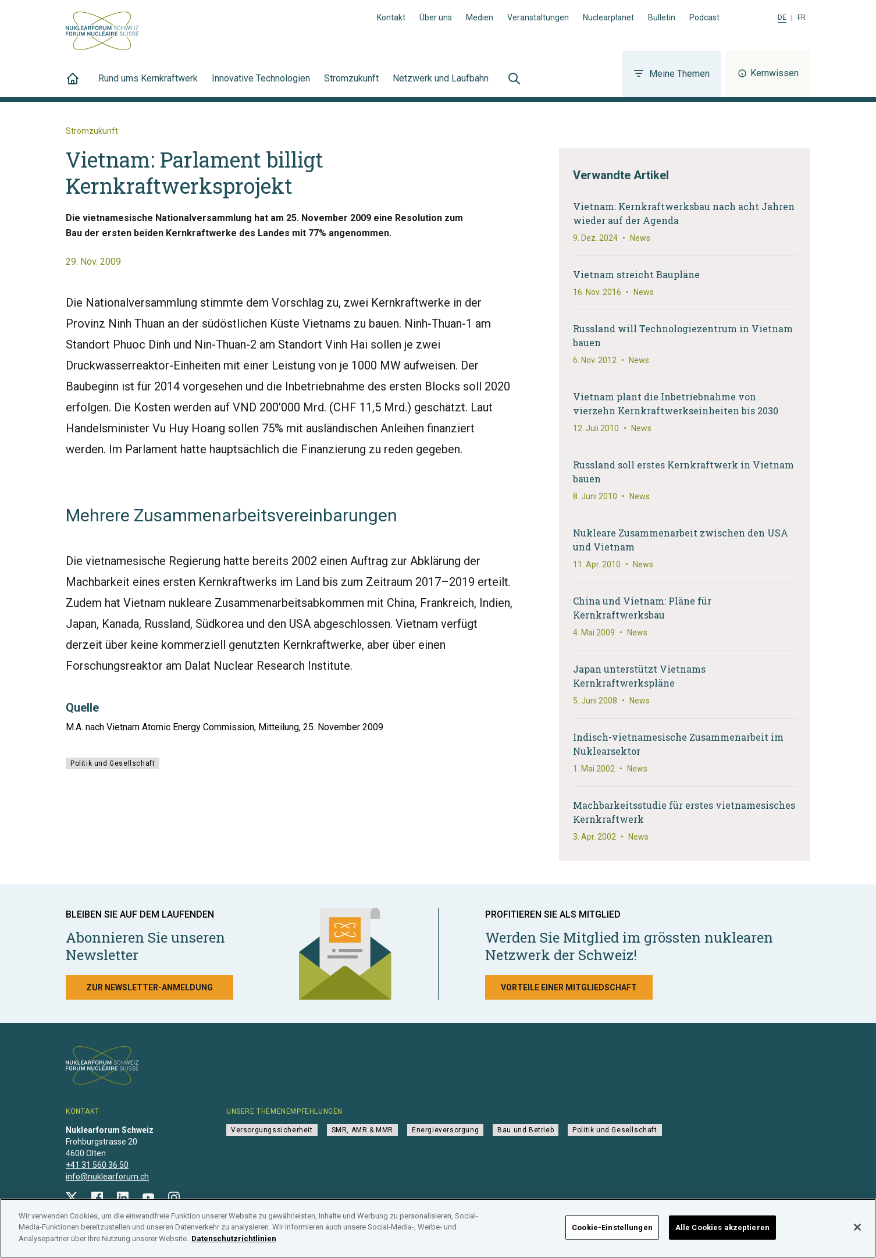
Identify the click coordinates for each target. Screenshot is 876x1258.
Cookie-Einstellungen (612, 1232)
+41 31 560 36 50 (97, 1165)
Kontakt (391, 17)
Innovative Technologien (261, 85)
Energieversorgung (445, 1130)
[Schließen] (857, 1232)
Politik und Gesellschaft (112, 763)
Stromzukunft (351, 85)
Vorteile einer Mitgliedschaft (569, 987)
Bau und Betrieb (525, 1130)
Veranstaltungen (538, 17)
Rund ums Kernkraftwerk (148, 85)
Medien (479, 17)
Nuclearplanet (608, 17)
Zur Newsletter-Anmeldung (149, 987)
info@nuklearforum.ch (107, 1176)
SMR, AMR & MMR (362, 1130)
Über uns (435, 17)
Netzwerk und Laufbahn (441, 85)
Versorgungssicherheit (272, 1130)
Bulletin (661, 17)
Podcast (704, 17)
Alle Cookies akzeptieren (722, 1232)
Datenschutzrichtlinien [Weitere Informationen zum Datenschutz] (233, 1244)
